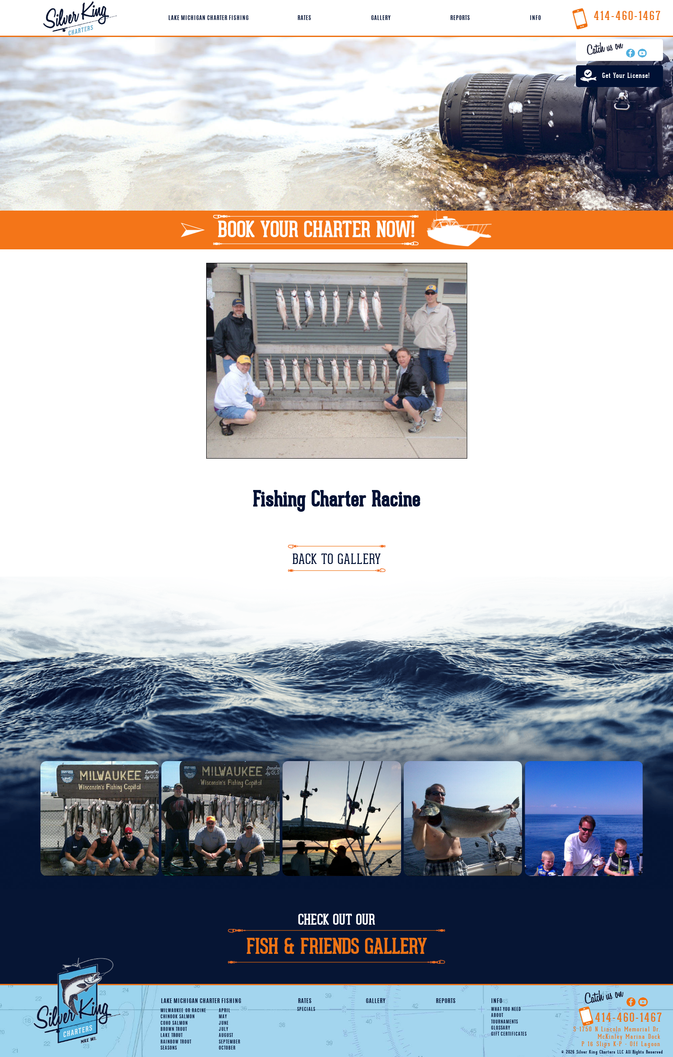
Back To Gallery (336, 559)
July (223, 1029)
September (230, 1042)
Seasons (169, 1048)
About (497, 1015)
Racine (195, 1011)
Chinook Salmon (178, 1017)
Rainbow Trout (176, 1042)
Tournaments (504, 1022)
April (225, 1011)
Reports (460, 18)
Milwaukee (172, 1011)
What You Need (506, 1009)
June (224, 1023)
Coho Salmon (174, 1023)
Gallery (381, 18)
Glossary (500, 1028)
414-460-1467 (616, 15)
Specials (306, 1009)
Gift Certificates (509, 1034)
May (223, 1017)
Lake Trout (172, 1036)
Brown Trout (174, 1029)
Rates (304, 18)
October (227, 1048)
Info (535, 18)
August (226, 1036)
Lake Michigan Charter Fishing (208, 18)
